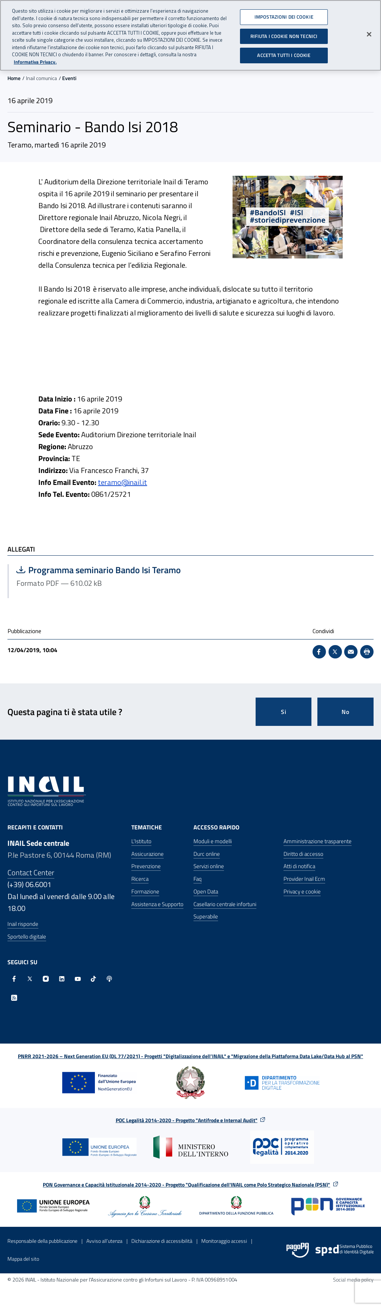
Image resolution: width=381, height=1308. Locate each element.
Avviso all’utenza (104, 1241)
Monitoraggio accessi (224, 1241)
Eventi (69, 78)
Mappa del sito (23, 1259)
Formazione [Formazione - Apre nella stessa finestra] (145, 891)
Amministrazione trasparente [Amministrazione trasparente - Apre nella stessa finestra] (318, 841)
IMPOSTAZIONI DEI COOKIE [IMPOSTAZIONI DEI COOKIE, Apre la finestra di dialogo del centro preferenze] (283, 16)
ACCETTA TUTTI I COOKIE (283, 54)
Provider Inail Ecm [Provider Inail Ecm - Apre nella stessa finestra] (304, 878)
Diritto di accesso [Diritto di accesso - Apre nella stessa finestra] (303, 854)
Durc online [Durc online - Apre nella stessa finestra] (206, 854)
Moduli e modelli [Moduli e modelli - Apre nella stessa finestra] (212, 841)
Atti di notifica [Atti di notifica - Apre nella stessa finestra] (299, 866)
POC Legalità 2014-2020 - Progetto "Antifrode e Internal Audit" (186, 1120)
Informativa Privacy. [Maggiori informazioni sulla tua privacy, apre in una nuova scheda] (35, 61)
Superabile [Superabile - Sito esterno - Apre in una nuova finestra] (205, 916)
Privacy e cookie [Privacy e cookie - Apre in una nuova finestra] (302, 891)
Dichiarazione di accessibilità (161, 1241)
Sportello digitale (26, 936)
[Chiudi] (369, 33)
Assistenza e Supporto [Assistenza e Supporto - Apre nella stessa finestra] (157, 904)
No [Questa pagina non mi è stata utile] (345, 711)
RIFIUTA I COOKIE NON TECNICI (284, 35)
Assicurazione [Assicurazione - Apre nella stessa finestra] (147, 854)
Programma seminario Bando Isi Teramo (98, 569)
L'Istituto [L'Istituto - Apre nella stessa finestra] (141, 841)
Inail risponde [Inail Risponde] (22, 924)
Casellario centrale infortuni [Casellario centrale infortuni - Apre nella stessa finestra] (224, 904)
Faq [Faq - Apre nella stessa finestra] (197, 878)
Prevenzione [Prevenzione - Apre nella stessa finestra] (146, 866)
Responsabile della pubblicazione (42, 1241)
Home (13, 78)
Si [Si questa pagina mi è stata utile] (283, 711)
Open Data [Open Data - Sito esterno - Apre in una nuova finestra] (205, 891)
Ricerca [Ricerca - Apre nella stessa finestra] (139, 878)
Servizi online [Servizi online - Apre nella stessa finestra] (208, 866)
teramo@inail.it (122, 482)
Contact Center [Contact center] (30, 872)
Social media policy (353, 1279)
